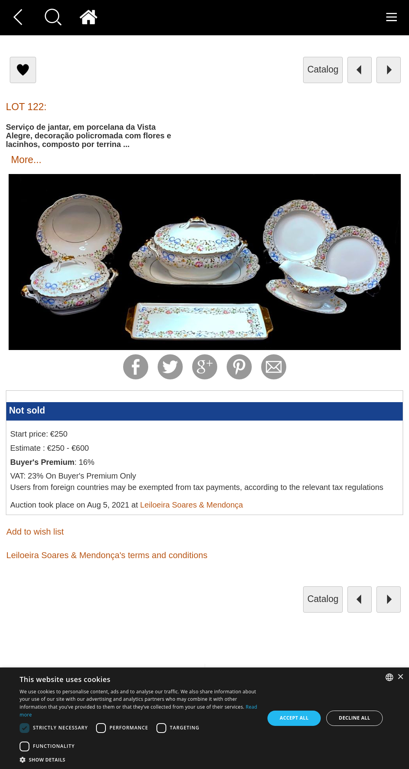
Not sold (27, 410)
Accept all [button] (294, 718)
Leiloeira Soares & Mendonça (191, 505)
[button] (138, 759)
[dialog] (204, 718)
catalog (322, 69)
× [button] (400, 677)
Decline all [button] (354, 718)
